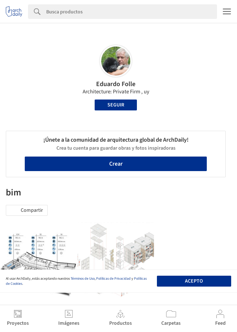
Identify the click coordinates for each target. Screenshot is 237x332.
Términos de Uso (83, 278)
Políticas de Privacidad (113, 278)
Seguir (115, 105)
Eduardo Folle (115, 84)
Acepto (194, 281)
